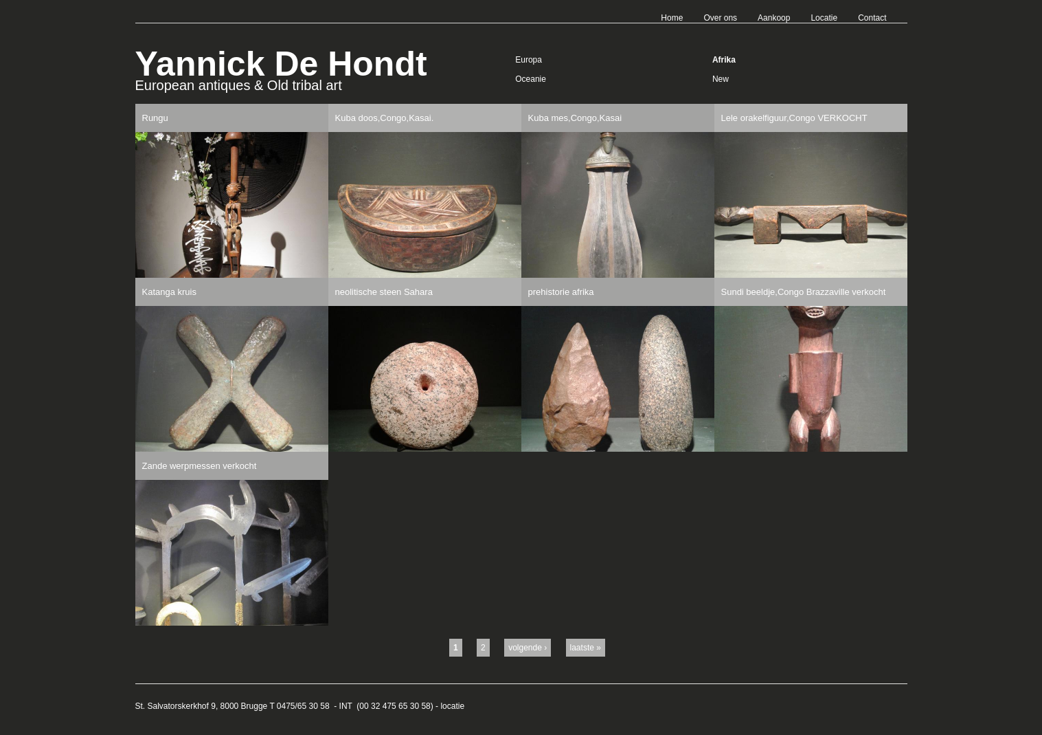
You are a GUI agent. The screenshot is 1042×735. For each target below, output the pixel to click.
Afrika (724, 60)
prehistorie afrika (561, 292)
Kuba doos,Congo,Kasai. (384, 118)
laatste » (585, 647)
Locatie (824, 18)
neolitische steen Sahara (384, 292)
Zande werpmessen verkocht (199, 466)
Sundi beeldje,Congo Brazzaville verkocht (803, 292)
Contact (872, 18)
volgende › (527, 647)
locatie (452, 706)
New (720, 79)
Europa (528, 60)
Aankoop (774, 18)
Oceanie (530, 79)
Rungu (155, 118)
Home (672, 18)
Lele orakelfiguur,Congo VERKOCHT (794, 118)
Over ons (720, 18)
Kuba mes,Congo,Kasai (575, 118)
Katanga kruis (169, 292)
